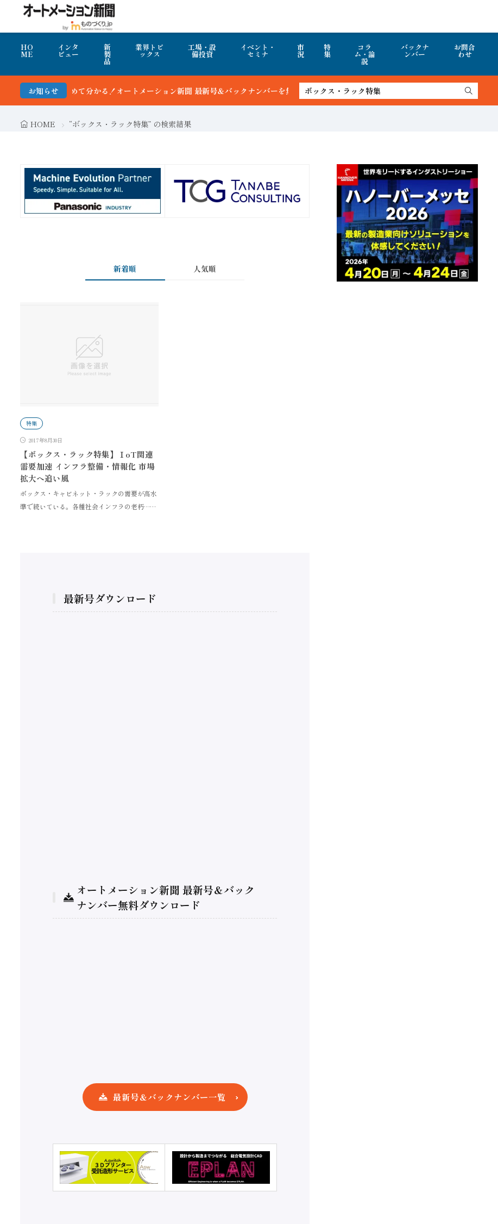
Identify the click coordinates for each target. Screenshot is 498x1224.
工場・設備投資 (202, 50)
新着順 (125, 268)
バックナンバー (415, 50)
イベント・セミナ (257, 50)
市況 (300, 50)
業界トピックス (149, 50)
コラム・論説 (364, 54)
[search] (468, 90)
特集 (327, 50)
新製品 (107, 54)
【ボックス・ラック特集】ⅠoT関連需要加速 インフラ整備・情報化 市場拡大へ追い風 (87, 466)
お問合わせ (464, 50)
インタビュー (68, 50)
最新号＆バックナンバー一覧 (169, 1097)
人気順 (204, 268)
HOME (27, 50)
